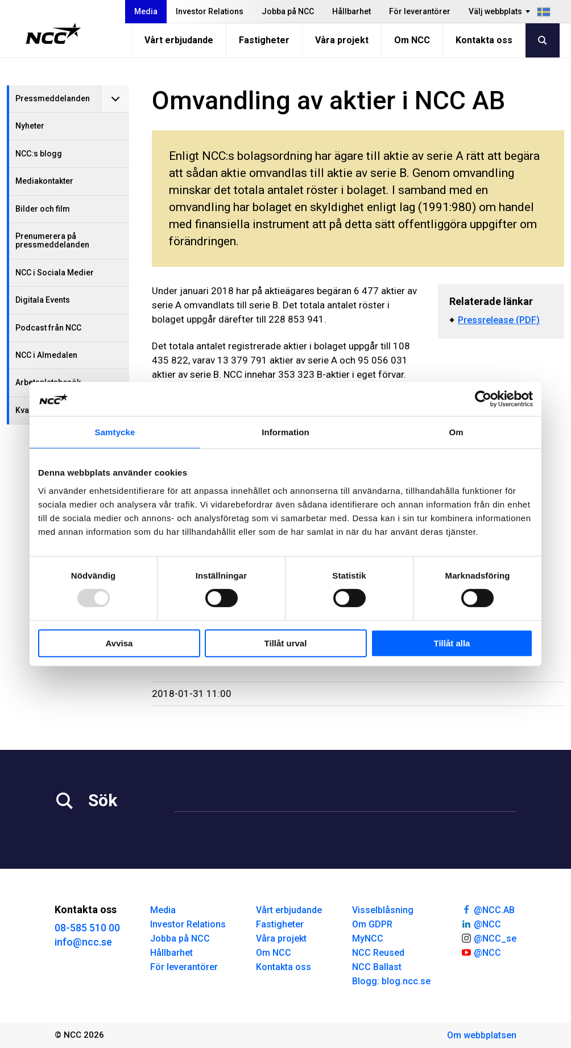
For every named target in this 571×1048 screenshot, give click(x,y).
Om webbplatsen (481, 1035)
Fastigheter (264, 40)
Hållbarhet (351, 11)
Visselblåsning (382, 910)
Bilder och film (42, 208)
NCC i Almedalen (46, 355)
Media (146, 11)
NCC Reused (378, 952)
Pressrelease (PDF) (499, 320)
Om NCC (412, 40)
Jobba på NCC (288, 11)
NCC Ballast (377, 967)
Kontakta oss (484, 40)
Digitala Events (42, 299)
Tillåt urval (285, 643)
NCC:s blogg (38, 153)
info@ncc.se (83, 942)
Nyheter (29, 125)
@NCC (481, 923)
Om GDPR (372, 924)
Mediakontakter (44, 180)
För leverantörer (419, 11)
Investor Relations (209, 11)
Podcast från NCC (48, 327)
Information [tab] (285, 432)
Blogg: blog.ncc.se (391, 981)
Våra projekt (342, 40)
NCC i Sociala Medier (54, 272)
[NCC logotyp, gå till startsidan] (53, 33)
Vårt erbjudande (178, 40)
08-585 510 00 (87, 928)
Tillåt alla (452, 643)
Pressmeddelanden (52, 98)
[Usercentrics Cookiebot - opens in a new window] (483, 398)
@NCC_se (488, 937)
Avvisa (119, 643)
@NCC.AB (488, 909)
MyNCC (367, 938)
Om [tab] (456, 432)
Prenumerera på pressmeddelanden (52, 240)
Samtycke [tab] (115, 432)
